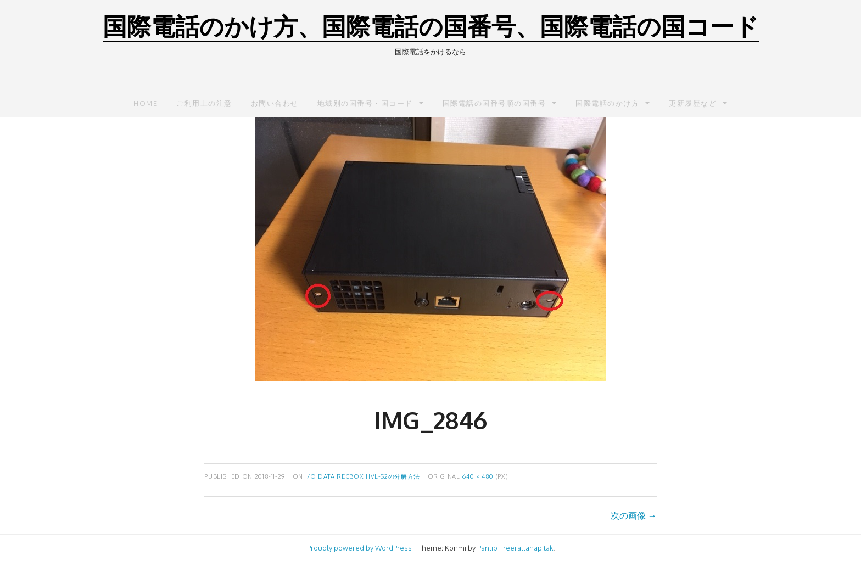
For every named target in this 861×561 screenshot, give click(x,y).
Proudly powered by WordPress (359, 547)
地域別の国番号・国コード (365, 103)
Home (145, 103)
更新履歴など (693, 103)
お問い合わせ (275, 103)
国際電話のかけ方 (607, 103)
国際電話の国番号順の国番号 (494, 103)
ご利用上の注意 (204, 103)
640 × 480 (478, 476)
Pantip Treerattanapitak (515, 547)
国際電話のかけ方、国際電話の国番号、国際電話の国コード (431, 25)
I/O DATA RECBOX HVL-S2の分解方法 (362, 476)
